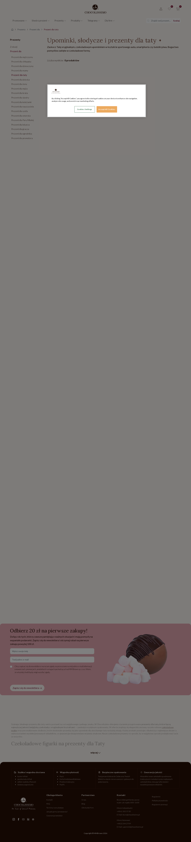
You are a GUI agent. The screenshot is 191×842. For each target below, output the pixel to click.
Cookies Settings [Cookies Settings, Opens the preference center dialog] (84, 109)
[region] (96, 100)
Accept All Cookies (106, 109)
